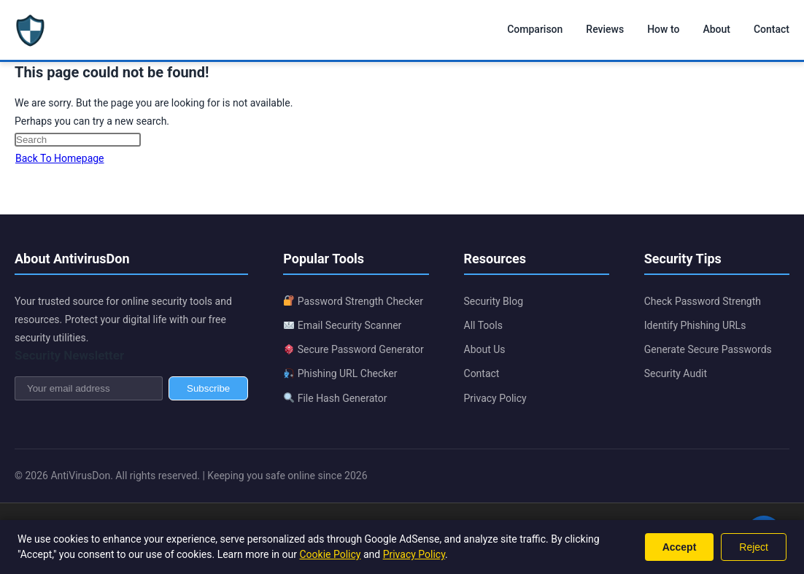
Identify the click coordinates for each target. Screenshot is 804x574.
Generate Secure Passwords (708, 349)
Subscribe (208, 388)
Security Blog (494, 301)
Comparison (535, 29)
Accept (679, 547)
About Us (485, 349)
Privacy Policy (495, 398)
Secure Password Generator (353, 349)
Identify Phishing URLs (695, 325)
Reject (753, 547)
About (716, 29)
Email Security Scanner (342, 325)
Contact (771, 29)
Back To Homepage (59, 158)
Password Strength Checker (353, 301)
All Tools (483, 325)
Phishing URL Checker (340, 373)
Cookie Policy (329, 554)
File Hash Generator (335, 398)
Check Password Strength (702, 301)
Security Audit (675, 373)
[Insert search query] (78, 140)
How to (663, 29)
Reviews (605, 29)
